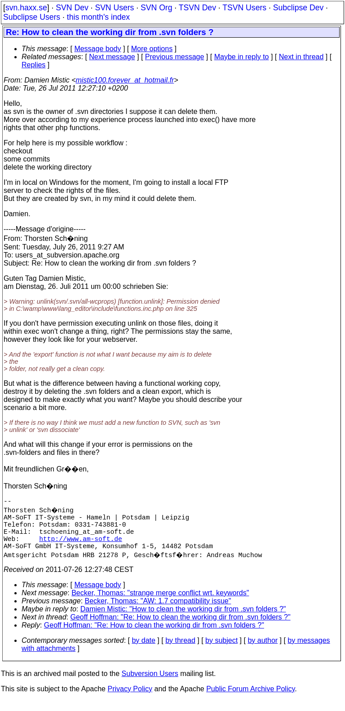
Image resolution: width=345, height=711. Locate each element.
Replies (33, 65)
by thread (180, 651)
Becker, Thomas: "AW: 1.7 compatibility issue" (158, 611)
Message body (97, 48)
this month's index (98, 17)
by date (143, 651)
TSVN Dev (197, 7)
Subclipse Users (31, 17)
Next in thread (301, 57)
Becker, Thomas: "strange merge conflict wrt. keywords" (160, 603)
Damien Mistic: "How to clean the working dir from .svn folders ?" (183, 620)
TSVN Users (244, 7)
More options (152, 48)
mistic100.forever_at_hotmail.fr (124, 80)
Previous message (174, 57)
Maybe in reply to (241, 57)
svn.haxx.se (26, 7)
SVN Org (156, 7)
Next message (112, 57)
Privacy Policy (129, 699)
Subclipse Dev (298, 7)
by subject (221, 651)
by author (263, 651)
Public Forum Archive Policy (250, 699)
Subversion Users (150, 684)
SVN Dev (72, 7)
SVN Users (114, 7)
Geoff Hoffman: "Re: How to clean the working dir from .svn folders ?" (181, 628)
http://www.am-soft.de (80, 547)
